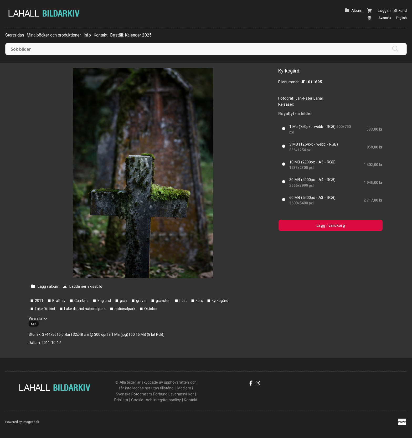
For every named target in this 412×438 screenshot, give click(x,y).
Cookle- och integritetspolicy (156, 400)
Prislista (121, 400)
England (104, 300)
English (401, 18)
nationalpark (125, 309)
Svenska (385, 18)
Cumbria (81, 300)
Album (356, 10)
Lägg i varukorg (330, 225)
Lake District (45, 309)
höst (183, 300)
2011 (39, 300)
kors (199, 300)
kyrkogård (220, 300)
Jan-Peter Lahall (309, 98)
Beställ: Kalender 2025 (131, 35)
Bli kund (400, 10)
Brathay (58, 300)
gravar (141, 300)
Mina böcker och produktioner (54, 35)
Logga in (385, 10)
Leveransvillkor (181, 394)
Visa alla (35, 318)
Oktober (151, 309)
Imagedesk (31, 422)
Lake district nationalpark (85, 309)
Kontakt (100, 35)
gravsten (163, 300)
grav (123, 300)
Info (87, 35)
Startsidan (14, 35)
